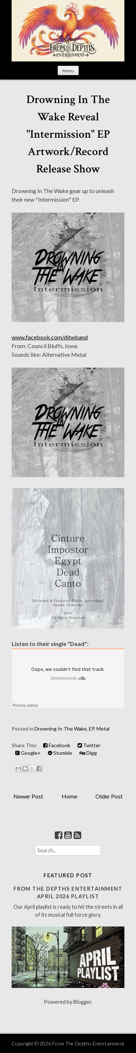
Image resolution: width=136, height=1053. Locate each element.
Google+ (28, 753)
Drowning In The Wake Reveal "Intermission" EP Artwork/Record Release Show (68, 134)
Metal (103, 728)
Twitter (89, 745)
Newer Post (28, 796)
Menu (68, 70)
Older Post (109, 796)
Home (69, 796)
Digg (88, 753)
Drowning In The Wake (60, 728)
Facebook (56, 745)
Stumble (60, 753)
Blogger (82, 1002)
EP (91, 728)
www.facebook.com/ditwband (50, 337)
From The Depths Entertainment (88, 1043)
